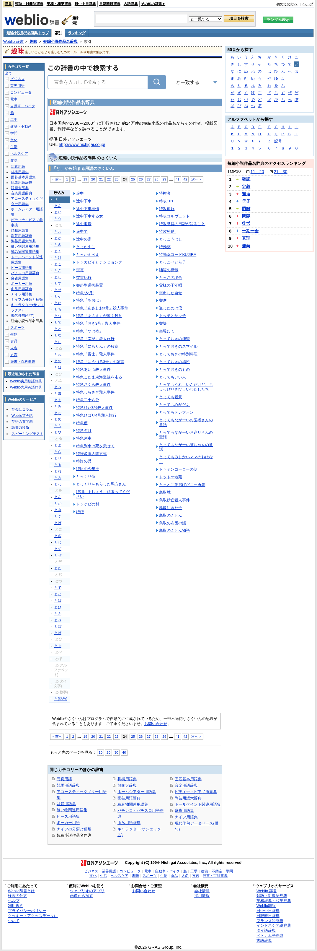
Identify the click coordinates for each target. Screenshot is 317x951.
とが (57, 503)
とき (57, 245)
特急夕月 (83, 430)
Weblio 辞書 (13, 41)
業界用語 (17, 86)
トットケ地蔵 (170, 477)
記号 (278, 141)
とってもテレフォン (176, 412)
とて (57, 322)
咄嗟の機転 (168, 270)
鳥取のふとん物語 (174, 530)
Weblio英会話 (22, 416)
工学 (13, 120)
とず (57, 549)
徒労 (246, 223)
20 (93, 179)
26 (141, 179)
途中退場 (83, 224)
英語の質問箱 (22, 422)
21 (101, 179)
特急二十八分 (87, 400)
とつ (57, 316)
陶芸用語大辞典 (188, 798)
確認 (246, 179)
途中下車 (83, 201)
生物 (13, 334)
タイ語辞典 (266, 930)
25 (133, 179)
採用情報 (202, 895)
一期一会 (250, 230)
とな (57, 335)
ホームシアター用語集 (136, 791)
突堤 (163, 323)
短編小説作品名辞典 (60, 41)
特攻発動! (167, 231)
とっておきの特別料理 (178, 354)
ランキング (76, 33)
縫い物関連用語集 (72, 810)
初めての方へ (287, 4)
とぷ (57, 646)
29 (164, 179)
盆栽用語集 (66, 804)
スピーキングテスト (27, 434)
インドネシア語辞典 (273, 925)
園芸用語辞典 (128, 798)
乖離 (246, 208)
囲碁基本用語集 (188, 779)
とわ (57, 484)
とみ (57, 406)
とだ (57, 568)
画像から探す (81, 895)
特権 (80, 512)
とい (57, 212)
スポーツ (17, 328)
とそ (57, 296)
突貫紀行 (83, 277)
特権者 (165, 193)
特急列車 (83, 438)
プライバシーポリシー (27, 910)
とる (57, 465)
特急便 (82, 423)
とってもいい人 (172, 377)
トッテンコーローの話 (178, 469)
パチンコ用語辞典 (25, 273)
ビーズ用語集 (68, 816)
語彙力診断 (20, 427)
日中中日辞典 (85, 4)
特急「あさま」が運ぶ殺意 (99, 315)
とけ (57, 258)
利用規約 (15, 905)
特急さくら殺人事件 (93, 384)
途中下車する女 (89, 216)
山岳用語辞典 (128, 822)
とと (57, 329)
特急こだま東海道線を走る (99, 377)
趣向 (246, 245)
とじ (57, 542)
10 (100, 752)
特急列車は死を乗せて (95, 446)
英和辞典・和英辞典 (273, 900)
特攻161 (166, 201)
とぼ (57, 626)
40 (124, 752)
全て (8, 73)
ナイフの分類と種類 (74, 829)
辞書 (8, 4)
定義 (246, 186)
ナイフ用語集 (186, 817)
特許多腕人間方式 (91, 453)
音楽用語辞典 (186, 785)
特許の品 (83, 461)
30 (116, 752)
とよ (57, 445)
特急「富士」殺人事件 (95, 354)
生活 (13, 147)
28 (156, 179)
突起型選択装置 (89, 285)
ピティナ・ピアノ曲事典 (196, 791)
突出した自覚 (170, 293)
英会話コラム (22, 409)
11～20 (257, 171)
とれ (57, 471)
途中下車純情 (87, 209)
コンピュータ (21, 92)
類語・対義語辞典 (29, 4)
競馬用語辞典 (68, 785)
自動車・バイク (22, 106)
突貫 (80, 270)
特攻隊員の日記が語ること (182, 224)
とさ (57, 271)
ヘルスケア (19, 154)
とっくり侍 (85, 476)
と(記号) (60, 699)
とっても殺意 (170, 397)
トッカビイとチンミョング (99, 262)
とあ (57, 206)
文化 (13, 140)
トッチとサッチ (172, 315)
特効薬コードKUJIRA (177, 254)
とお (57, 232)
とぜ (57, 555)
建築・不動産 (21, 126)
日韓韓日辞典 (109, 4)
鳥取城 (165, 492)
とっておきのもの (174, 369)
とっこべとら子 (172, 262)
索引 (58, 33)
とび (57, 607)
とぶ (57, 614)
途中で (82, 231)
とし (57, 277)
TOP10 (234, 171)
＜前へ (57, 179)
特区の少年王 (87, 468)
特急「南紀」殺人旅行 (95, 338)
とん (57, 497)
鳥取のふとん (170, 515)
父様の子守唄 (170, 285)
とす (57, 283)
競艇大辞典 (127, 785)
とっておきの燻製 (174, 338)
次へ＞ (196, 179)
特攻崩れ (166, 209)
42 (185, 179)
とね (57, 354)
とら (57, 452)
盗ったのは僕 (170, 308)
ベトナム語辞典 (269, 935)
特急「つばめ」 (89, 331)
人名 (13, 348)
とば (57, 601)
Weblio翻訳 (266, 905)
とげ (57, 523)
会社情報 (202, 891)
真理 (246, 238)
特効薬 (165, 247)
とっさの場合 (170, 277)
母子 (246, 201)
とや (57, 432)
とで (57, 588)
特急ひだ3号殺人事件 (94, 407)
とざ (57, 536)
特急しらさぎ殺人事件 (95, 392)
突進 (163, 300)
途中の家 (83, 239)
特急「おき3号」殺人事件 (98, 323)
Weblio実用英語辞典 (26, 387)
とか (57, 238)
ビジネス (17, 79)
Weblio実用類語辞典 (26, 381)
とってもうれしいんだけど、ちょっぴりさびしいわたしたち (186, 386)
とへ (57, 387)
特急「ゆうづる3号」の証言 (100, 362)
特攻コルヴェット (174, 216)
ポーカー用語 (68, 822)
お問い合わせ (155, 723)
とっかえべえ (87, 254)
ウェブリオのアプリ (87, 891)
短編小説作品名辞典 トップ (27, 33)
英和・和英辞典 (59, 4)
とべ (57, 620)
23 (117, 179)
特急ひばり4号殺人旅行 (96, 415)
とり (57, 458)
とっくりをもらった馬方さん (101, 484)
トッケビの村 (87, 504)
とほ (57, 393)
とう (57, 219)
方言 (13, 355)
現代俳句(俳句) (23, 315)
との (57, 361)
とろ (57, 478)
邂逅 (246, 193)
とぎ (57, 510)
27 (149, 179)
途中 (80, 193)
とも (57, 426)
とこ (57, 264)
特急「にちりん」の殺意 (97, 346)
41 (177, 179)
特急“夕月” (85, 293)
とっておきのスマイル (178, 346)
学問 (13, 133)
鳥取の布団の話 (172, 523)
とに (57, 342)
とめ (57, 419)
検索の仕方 (17, 895)
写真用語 (64, 779)
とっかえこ (85, 247)
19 (85, 179)
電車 (13, 99)
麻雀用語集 (184, 810)
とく (57, 251)
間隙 (246, 216)
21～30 (280, 171)
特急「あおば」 (89, 300)
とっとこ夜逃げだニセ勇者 (182, 484)
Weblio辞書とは (21, 891)
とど (57, 594)
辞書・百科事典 (22, 362)
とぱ (57, 633)
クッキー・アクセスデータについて (33, 918)
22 (109, 179)
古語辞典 (131, 4)
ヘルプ (308, 4)
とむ (57, 413)
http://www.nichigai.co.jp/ (82, 144)
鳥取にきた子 (170, 507)
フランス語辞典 (269, 921)
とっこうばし (170, 239)
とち (57, 309)
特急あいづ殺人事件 (93, 369)
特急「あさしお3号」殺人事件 (102, 308)
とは (57, 367)
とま (57, 400)
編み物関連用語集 (132, 804)
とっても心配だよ (174, 404)
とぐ (57, 516)
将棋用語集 (127, 779)
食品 (13, 341)
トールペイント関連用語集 (198, 804)
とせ (57, 290)
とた (57, 303)
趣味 (33, 41)
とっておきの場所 (174, 362)
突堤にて (166, 331)
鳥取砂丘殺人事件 (174, 500)
